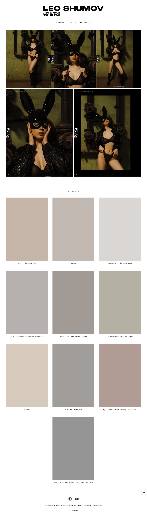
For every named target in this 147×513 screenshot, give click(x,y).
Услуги (73, 22)
